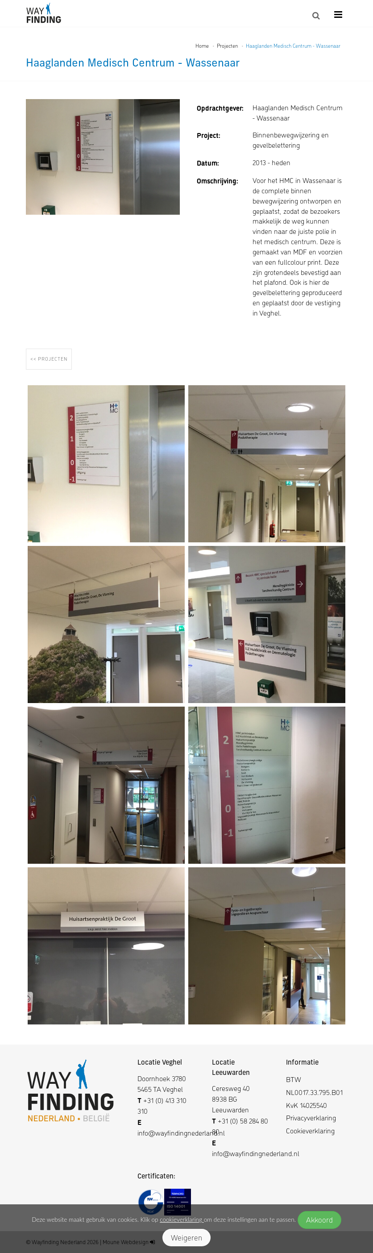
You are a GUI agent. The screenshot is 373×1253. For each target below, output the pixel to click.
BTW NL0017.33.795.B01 (314, 1085)
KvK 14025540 (306, 1105)
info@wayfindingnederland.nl (181, 1132)
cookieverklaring (181, 1219)
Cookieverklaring (310, 1130)
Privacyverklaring (311, 1117)
